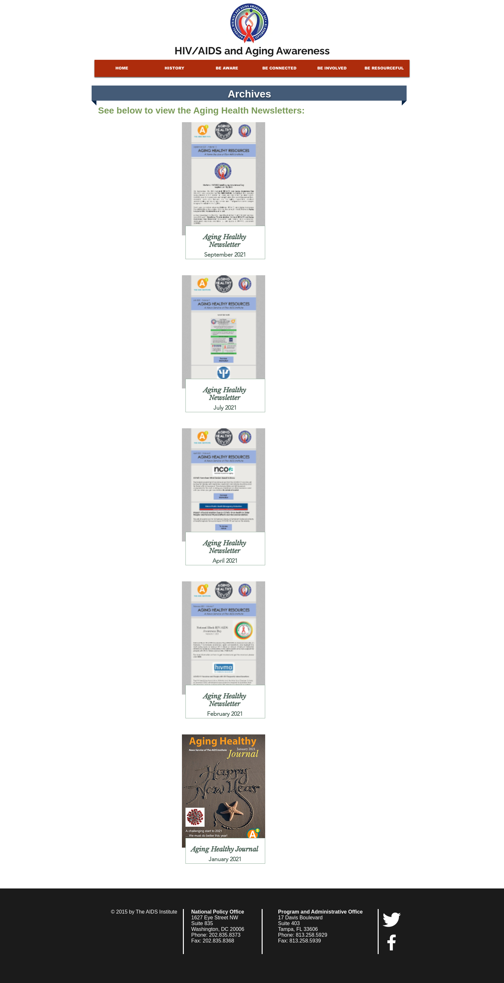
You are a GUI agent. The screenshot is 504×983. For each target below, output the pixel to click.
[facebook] (391, 942)
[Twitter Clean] (391, 919)
